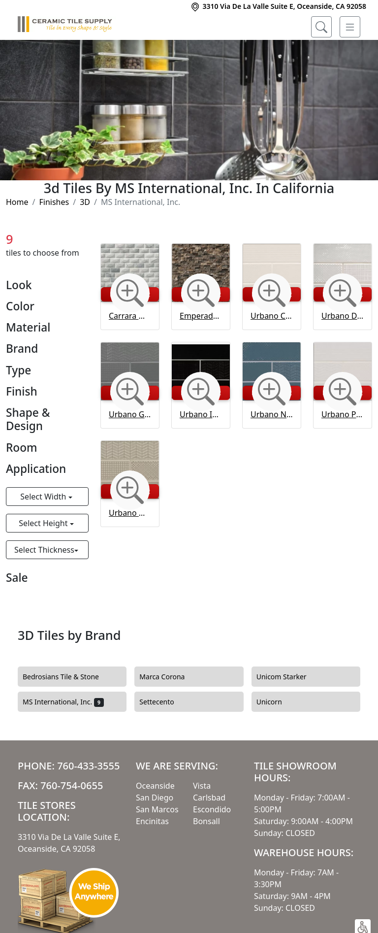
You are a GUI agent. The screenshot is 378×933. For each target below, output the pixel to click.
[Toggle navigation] (350, 27)
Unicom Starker (287, 677)
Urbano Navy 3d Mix (272, 414)
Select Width (44, 496)
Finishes (54, 202)
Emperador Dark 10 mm (201, 315)
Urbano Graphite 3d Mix (130, 414)
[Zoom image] (130, 293)
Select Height (44, 523)
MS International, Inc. (63, 702)
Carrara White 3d (130, 315)
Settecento (162, 702)
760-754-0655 (71, 785)
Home (17, 202)
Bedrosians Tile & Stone (67, 677)
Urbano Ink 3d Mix (201, 414)
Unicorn (275, 702)
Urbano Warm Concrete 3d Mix (130, 512)
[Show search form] (321, 27)
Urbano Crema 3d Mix (272, 315)
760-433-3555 (88, 765)
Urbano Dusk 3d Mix (342, 315)
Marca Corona (167, 677)
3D (85, 202)
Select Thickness (44, 549)
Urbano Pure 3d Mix (342, 414)
